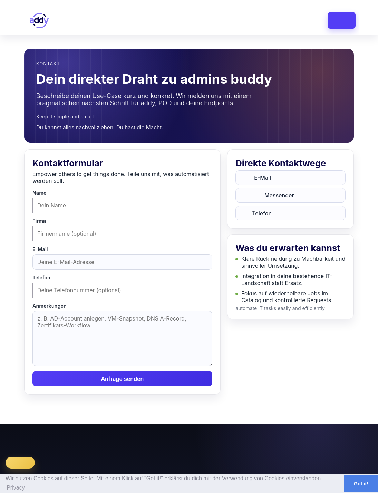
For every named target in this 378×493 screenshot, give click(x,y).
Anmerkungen (49, 306)
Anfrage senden (122, 378)
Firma (39, 221)
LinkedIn (333, 437)
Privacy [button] (16, 488)
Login (347, 3)
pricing (280, 20)
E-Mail (40, 249)
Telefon (41, 277)
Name (39, 193)
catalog (212, 20)
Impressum (269, 437)
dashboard (172, 20)
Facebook (360, 437)
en (310, 3)
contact (340, 20)
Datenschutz (303, 437)
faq (309, 20)
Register (331, 3)
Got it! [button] (361, 483)
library (247, 20)
